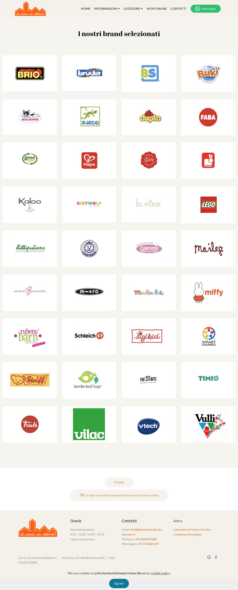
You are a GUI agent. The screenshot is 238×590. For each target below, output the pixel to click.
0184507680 (148, 539)
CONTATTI (178, 8)
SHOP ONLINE (157, 8)
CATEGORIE (131, 8)
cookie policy (160, 583)
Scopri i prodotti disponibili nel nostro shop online (119, 495)
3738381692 (150, 544)
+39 (137, 539)
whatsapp (205, 8)
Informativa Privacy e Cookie (192, 529)
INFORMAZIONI (105, 8)
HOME (85, 8)
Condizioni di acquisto (187, 534)
